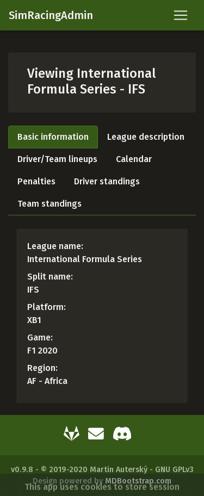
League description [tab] (145, 137)
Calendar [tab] (134, 159)
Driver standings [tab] (107, 181)
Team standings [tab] (49, 204)
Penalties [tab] (36, 181)
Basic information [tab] (53, 137)
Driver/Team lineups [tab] (57, 159)
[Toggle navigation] (180, 15)
